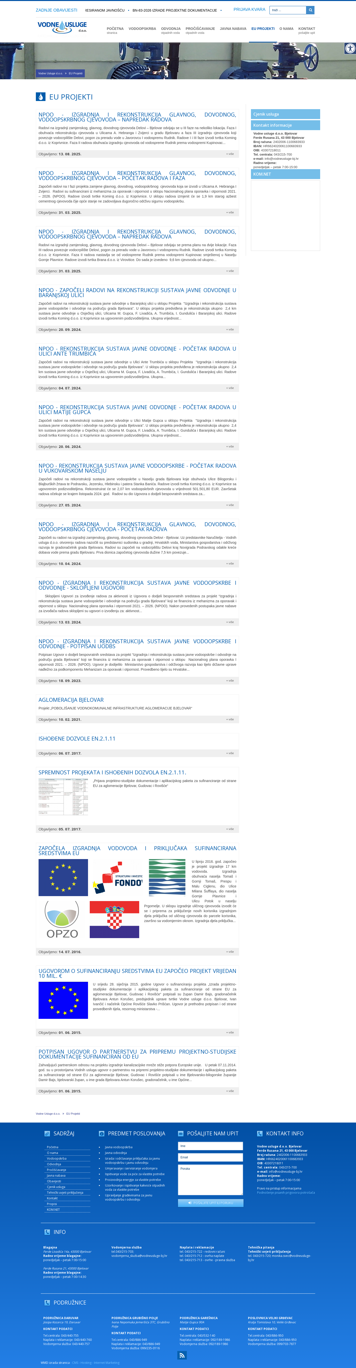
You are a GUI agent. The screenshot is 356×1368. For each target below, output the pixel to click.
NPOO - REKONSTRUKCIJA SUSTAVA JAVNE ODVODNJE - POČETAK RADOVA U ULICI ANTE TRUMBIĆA (137, 351)
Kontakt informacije (272, 125)
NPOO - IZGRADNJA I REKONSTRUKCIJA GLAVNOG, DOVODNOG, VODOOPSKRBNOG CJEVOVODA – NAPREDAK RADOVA (137, 117)
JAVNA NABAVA (233, 29)
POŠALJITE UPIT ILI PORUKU (210, 1203)
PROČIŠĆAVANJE (200, 31)
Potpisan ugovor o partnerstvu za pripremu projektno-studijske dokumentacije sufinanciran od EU (137, 1054)
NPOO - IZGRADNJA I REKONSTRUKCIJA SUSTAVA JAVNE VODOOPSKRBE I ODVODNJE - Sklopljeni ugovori (137, 585)
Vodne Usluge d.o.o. (50, 73)
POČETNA (115, 31)
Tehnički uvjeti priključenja (65, 1192)
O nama (52, 1153)
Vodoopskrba (57, 1158)
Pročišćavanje (56, 1170)
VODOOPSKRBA (142, 29)
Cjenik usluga (266, 114)
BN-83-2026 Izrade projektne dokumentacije (177, 10)
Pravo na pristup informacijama (279, 1188)
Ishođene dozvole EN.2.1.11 (77, 738)
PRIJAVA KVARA (250, 9)
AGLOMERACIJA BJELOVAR (71, 699)
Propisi (52, 1204)
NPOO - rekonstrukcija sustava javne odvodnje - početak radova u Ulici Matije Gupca (137, 409)
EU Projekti (75, 73)
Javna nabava (56, 1175)
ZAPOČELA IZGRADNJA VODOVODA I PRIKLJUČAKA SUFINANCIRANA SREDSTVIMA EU (137, 850)
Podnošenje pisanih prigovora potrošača (286, 1192)
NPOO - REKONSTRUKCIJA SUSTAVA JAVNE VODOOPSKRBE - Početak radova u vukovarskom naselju (137, 468)
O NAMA (287, 29)
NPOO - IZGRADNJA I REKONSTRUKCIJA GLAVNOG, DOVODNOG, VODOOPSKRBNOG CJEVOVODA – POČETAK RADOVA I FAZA (137, 175)
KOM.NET (262, 174)
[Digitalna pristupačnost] (350, 48)
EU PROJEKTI (262, 29)
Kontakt (52, 1198)
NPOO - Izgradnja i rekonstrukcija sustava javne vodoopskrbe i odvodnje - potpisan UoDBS (137, 643)
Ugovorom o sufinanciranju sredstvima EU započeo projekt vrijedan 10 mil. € (137, 973)
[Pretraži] (310, 10)
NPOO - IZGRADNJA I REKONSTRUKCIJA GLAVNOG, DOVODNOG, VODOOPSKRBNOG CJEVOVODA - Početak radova (137, 526)
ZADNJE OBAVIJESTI (56, 10)
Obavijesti (54, 1181)
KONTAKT (306, 31)
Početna (52, 1147)
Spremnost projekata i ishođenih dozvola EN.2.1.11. (112, 772)
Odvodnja (54, 1164)
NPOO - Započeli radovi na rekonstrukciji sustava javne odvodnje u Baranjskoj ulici (137, 292)
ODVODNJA (171, 31)
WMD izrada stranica (55, 1363)
